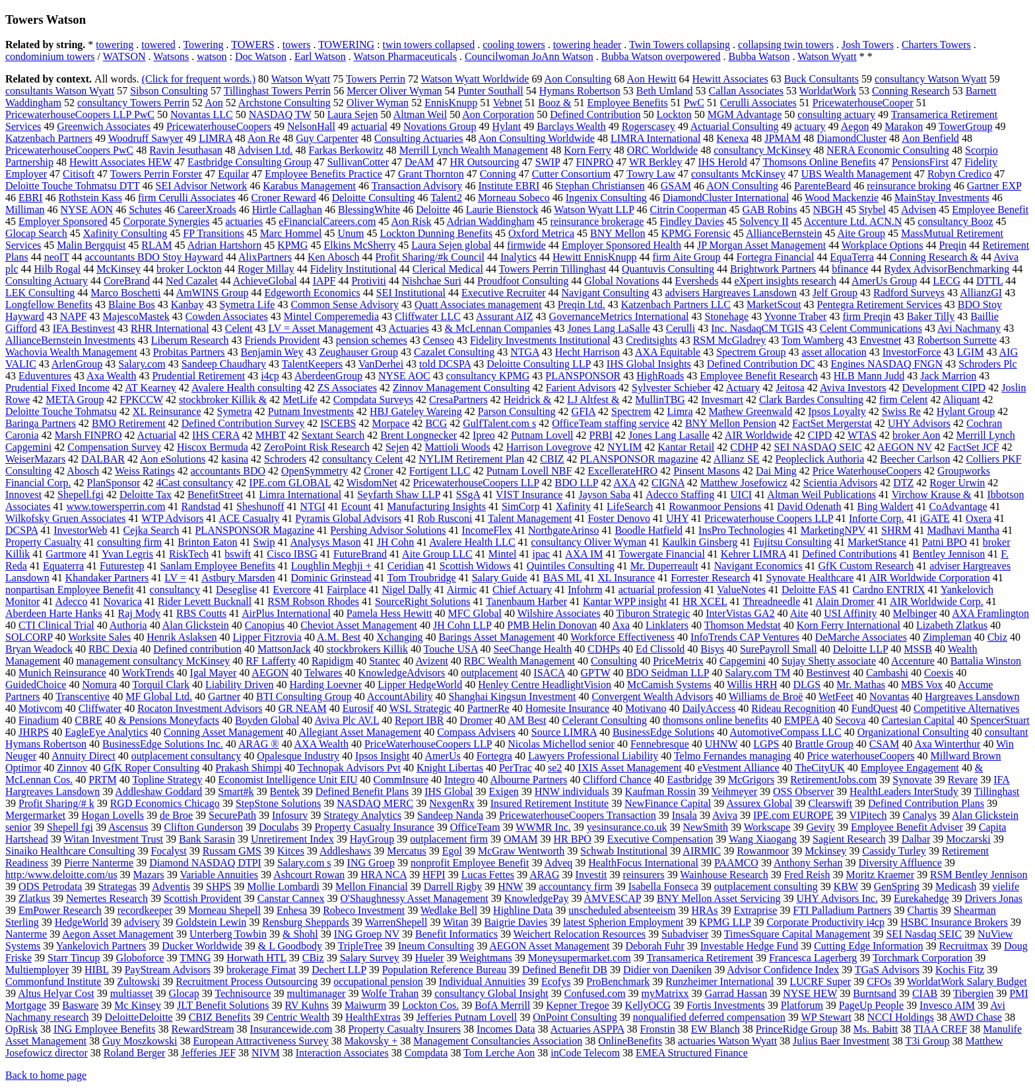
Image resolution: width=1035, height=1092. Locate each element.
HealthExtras (373, 1017)
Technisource (243, 993)
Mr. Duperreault (664, 565)
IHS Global (448, 791)
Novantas (889, 696)
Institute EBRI (508, 185)
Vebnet (507, 102)
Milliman (25, 209)
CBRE (88, 720)
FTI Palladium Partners (842, 910)
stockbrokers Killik (367, 649)
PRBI (601, 435)
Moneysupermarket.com (579, 957)
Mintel (502, 554)
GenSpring (896, 886)
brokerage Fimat (261, 969)
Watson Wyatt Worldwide (475, 78)
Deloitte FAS (809, 589)
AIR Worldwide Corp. (937, 601)
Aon (214, 102)
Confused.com (595, 993)
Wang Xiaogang (763, 839)
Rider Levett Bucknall (204, 601)
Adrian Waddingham (491, 221)
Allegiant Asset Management (359, 732)
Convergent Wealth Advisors (652, 696)
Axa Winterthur (947, 744)
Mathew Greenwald (751, 411)
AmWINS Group (212, 292)
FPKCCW (141, 399)
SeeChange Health (533, 649)
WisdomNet (372, 482)
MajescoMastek (136, 316)
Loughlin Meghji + (331, 565)
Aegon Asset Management (118, 934)
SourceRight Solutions (422, 601)
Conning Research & (934, 257)
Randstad (200, 506)
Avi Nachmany (969, 328)
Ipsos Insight (382, 755)
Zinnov (72, 767)
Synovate (912, 779)
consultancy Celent (362, 459)
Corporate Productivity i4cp (825, 922)
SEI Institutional (411, 292)
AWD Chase (975, 1017)
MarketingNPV (833, 530)
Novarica (122, 601)
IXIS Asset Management (629, 767)
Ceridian (405, 565)
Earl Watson (320, 56)
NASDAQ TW (280, 114)
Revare (963, 779)
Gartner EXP (994, 185)
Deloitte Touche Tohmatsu (61, 411)
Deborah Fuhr (654, 945)
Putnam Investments (311, 411)
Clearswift (830, 803)
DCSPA (21, 530)
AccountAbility (400, 696)
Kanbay (187, 304)
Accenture (913, 660)
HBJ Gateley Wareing (416, 411)
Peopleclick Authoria (820, 459)
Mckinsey (825, 850)
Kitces (290, 850)
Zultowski (138, 981)
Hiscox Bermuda (212, 447)
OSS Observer (803, 791)
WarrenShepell (396, 922)
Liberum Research (190, 340)
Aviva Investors (853, 387)
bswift (237, 554)
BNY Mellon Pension (730, 423)
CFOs (879, 981)
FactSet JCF (973, 447)
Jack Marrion (948, 375)
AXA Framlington (990, 613)
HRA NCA (383, 874)
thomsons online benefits (715, 720)
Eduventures (44, 375)
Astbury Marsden (238, 577)
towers (297, 44)
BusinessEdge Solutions (663, 732)
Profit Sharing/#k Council (430, 257)
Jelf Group (835, 292)
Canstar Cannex (291, 898)
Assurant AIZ (504, 316)
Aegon (855, 126)
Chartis (923, 910)
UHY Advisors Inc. (837, 898)
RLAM (156, 245)
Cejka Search (151, 530)
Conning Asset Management (223, 732)
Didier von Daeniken (667, 969)
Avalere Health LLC (472, 542)
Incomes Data (506, 1029)
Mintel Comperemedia (331, 316)
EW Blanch (715, 1029)
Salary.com (141, 363)
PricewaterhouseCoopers (218, 126)
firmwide (526, 245)
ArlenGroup (76, 363)
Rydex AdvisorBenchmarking (946, 268)
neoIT (56, 257)
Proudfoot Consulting (522, 280)
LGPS (766, 744)
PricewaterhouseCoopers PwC (69, 150)
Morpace (391, 423)
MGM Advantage (745, 114)
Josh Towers (868, 44)
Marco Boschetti (125, 292)
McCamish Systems (669, 684)
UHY (677, 518)
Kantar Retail (686, 447)
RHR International (170, 328)
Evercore (292, 589)
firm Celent (903, 399)
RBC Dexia (112, 649)
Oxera (978, 518)
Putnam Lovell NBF (529, 470)
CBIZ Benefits (220, 1017)
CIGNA (667, 482)
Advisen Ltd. (265, 150)
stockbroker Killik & (223, 399)
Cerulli (680, 328)
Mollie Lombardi (283, 886)
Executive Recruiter (503, 292)
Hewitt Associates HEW (120, 162)
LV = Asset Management (320, 328)
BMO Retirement (129, 423)
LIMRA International (655, 138)
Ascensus (128, 827)
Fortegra (494, 755)
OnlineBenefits (630, 1040)
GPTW (595, 672)
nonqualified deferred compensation (709, 1017)
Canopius (264, 625)
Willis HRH (752, 684)
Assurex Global (759, 803)
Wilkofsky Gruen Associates (65, 518)
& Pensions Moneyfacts (168, 720)
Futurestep (122, 565)
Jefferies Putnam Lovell (467, 1017)
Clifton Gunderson (203, 827)
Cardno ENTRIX (889, 589)
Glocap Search (36, 233)
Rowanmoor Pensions (715, 506)
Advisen (918, 209)
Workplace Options (882, 245)
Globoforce (140, 957)
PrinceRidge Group (797, 1029)
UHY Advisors (919, 423)
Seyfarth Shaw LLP (398, 494)
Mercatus (406, 850)
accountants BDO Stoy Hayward (154, 257)
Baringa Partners (40, 423)
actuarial (369, 126)
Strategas (117, 886)
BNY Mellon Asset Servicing (718, 898)
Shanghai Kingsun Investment (512, 696)
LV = (175, 577)
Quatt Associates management (478, 304)
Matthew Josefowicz (743, 482)
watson (211, 56)
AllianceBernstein (784, 233)
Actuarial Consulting (734, 126)
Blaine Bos (131, 304)
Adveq (559, 862)
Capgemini (742, 660)
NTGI (312, 506)
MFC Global (475, 613)
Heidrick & (527, 399)
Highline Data (522, 910)
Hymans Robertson (579, 90)
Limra (679, 411)
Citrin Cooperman (688, 209)
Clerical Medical (448, 268)
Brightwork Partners (773, 268)
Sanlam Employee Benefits (217, 565)
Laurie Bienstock (502, 209)
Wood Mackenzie (842, 197)
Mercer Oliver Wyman (394, 90)
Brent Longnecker (418, 435)
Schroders (285, 459)
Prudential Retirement (198, 375)
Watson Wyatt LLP (594, 209)
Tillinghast (997, 791)
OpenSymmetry (314, 470)
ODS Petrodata (50, 886)
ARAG (544, 874)
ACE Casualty (248, 518)
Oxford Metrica (541, 233)
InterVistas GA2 (740, 613)
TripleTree (360, 945)
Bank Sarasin (207, 839)
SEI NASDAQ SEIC (817, 447)
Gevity (820, 827)
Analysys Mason (325, 542)
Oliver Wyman (378, 102)
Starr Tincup (74, 957)
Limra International (300, 494)
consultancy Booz (955, 221)
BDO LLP (577, 482)
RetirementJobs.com (833, 779)
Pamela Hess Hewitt (389, 613)
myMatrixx (665, 993)
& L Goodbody (290, 945)
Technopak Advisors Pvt (349, 767)
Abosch (83, 470)
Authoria (128, 625)
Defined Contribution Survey (243, 423)
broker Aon (916, 435)
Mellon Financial (371, 886)
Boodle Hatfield (649, 530)
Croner (378, 470)
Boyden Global (267, 720)
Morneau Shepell (224, 910)
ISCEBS (338, 423)
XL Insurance (626, 577)
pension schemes (371, 340)
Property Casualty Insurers (404, 1029)
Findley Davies (691, 221)
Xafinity (573, 506)
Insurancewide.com (291, 1029)
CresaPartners (458, 399)
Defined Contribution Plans (926, 803)
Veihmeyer (734, 791)
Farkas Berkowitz (346, 150)
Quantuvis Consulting (668, 268)
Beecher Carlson (915, 459)
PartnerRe (488, 708)
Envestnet (880, 340)
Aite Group (861, 233)
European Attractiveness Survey (260, 1040)
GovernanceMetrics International (619, 316)
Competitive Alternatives (966, 708)
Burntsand (874, 993)
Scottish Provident (203, 898)
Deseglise (236, 589)
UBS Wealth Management (856, 173)
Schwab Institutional (623, 850)
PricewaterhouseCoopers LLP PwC (79, 114)
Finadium (38, 720)
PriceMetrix (678, 660)
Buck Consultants (821, 78)
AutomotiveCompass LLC (785, 732)
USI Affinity (850, 613)
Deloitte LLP (860, 649)
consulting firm (129, 542)
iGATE (935, 518)
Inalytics (518, 257)
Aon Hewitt (652, 78)
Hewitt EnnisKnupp (594, 257)
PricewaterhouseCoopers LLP (476, 482)
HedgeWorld (81, 922)
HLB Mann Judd (869, 375)
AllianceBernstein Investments (70, 340)
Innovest (23, 494)
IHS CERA (216, 435)
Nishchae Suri (431, 280)
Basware (80, 1005)
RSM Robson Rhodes (313, 601)
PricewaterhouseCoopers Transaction (577, 815)
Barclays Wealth (571, 126)
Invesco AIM (947, 1005)
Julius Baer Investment (841, 1040)
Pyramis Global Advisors (348, 518)
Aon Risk (411, 221)
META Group (75, 399)
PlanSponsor (114, 482)
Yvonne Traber (795, 316)
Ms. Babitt (875, 1029)
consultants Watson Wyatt (59, 90)
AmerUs (442, 755)
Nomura (99, 684)
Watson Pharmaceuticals (405, 56)
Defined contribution (197, 649)
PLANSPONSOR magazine (639, 459)
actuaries (244, 221)
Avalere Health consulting (246, 387)
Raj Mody (139, 613)
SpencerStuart (1000, 720)
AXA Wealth (321, 744)
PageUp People (871, 1005)
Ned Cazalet (192, 280)
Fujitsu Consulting (792, 542)
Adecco (71, 601)
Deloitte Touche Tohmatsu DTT (72, 185)
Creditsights (651, 340)
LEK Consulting (40, 292)
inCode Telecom (585, 1052)
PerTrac (515, 767)
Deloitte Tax (145, 494)
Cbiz (997, 637)
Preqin (952, 245)
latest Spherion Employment (623, 922)
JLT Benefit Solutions (223, 1005)
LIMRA (215, 138)
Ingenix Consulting (606, 197)
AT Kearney (150, 387)
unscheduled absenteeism (621, 910)
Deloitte (433, 209)
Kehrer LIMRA (753, 554)
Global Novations (621, 280)
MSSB (918, 649)
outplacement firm (449, 839)
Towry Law (650, 173)
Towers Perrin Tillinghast (552, 268)
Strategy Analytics (362, 815)
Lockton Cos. (430, 1005)
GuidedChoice (35, 684)
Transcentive (82, 696)
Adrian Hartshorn (224, 245)
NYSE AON (87, 209)
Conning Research (911, 90)
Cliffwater (100, 708)
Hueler (429, 957)
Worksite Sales (99, 637)
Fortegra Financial (776, 257)
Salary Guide (499, 577)
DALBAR (103, 459)
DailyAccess (708, 708)
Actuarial (157, 435)
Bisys (712, 649)
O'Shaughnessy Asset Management (414, 898)
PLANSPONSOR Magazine (254, 530)
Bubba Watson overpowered (661, 56)
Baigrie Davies (516, 922)
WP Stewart (826, 1017)
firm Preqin (866, 316)
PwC (694, 102)
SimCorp (521, 506)
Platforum (802, 1005)
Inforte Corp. (876, 518)
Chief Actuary (522, 589)
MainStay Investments (941, 197)
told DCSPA (445, 363)
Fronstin (657, 1029)
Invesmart (722, 399)
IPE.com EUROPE (793, 815)
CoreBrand (127, 280)
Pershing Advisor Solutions (388, 530)
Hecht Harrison (587, 352)
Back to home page (45, 1075)
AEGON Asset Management (549, 945)
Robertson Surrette (956, 340)
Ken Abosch (334, 257)
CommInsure (401, 779)
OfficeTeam (475, 827)
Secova (850, 720)
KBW (846, 886)
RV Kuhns (307, 1005)
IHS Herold (722, 162)
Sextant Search (333, 435)
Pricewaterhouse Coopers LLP (768, 518)
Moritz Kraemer (880, 874)
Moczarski (968, 839)
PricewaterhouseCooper (863, 102)
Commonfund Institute (53, 981)
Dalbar (916, 839)
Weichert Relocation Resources (580, 934)
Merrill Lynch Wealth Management (473, 150)
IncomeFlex (486, 530)
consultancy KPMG (488, 375)
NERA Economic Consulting (887, 150)
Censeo (438, 340)
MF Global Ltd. (158, 696)
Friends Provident (282, 340)
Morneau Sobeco (514, 197)
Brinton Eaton (207, 542)
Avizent (431, 660)
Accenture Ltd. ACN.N (853, 221)
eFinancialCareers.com (327, 221)
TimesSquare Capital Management (797, 934)
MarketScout (774, 304)
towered (158, 44)
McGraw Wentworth (521, 850)
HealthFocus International (643, 862)
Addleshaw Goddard (158, 791)
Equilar (233, 173)
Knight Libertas (450, 767)
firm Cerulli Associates (187, 197)
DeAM (419, 162)
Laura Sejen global (451, 245)
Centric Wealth (297, 1017)
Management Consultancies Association (497, 1040)
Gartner (224, 696)
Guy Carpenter (327, 138)
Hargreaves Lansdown (972, 696)
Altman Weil (420, 114)
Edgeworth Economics (312, 292)
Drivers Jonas (993, 898)
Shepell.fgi (80, 494)
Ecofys (555, 981)
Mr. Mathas (860, 684)
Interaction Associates (342, 1052)
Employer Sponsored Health (621, 245)
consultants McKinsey (738, 173)
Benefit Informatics (456, 934)
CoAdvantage (958, 506)
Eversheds (697, 280)
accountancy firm (576, 886)
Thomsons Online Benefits (819, 162)
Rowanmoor (763, 850)
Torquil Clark (161, 684)
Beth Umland (664, 90)
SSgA (468, 494)
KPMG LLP (725, 922)
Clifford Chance (617, 779)
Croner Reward (283, 197)
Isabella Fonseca (663, 886)
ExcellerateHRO (622, 470)
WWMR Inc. (543, 827)
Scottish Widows (475, 565)
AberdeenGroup (328, 375)
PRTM (102, 779)
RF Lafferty (271, 660)
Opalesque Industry (298, 755)
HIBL (96, 969)
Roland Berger (134, 1052)
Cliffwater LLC (428, 316)
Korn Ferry (587, 150)
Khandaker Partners (107, 577)
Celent (239, 328)
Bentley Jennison (948, 554)
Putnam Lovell (542, 435)
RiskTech (189, 554)
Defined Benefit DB (564, 969)
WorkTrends (148, 672)
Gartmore (66, 554)
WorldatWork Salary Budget (966, 981)
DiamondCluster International (726, 197)
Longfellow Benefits (48, 304)
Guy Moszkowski (139, 1040)
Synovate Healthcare (810, 577)
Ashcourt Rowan (309, 874)
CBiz (313, 957)
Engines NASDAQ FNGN (886, 363)
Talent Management (530, 518)
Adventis (171, 886)
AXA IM (584, 554)
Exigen (503, 791)
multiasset (131, 993)
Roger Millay (266, 268)
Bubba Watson (758, 56)
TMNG (195, 957)
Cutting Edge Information (868, 945)
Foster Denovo (618, 518)
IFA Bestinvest (84, 328)
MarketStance (877, 542)
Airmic (462, 589)
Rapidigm (332, 660)
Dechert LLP (339, 969)
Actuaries (408, 328)
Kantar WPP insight (625, 601)
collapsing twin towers (786, 44)
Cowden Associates (226, 316)
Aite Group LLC (437, 554)
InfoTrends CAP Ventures (744, 637)
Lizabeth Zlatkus (951, 625)
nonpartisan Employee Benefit (69, 589)
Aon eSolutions (172, 459)
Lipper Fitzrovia (267, 637)
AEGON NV (904, 447)
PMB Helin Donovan (552, 625)
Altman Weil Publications (821, 494)
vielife (1005, 886)
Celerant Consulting (604, 720)
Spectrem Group (750, 352)
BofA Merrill (502, 1005)
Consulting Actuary (46, 280)
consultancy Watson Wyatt (931, 78)
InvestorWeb (80, 530)
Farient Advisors (581, 387)
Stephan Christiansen (600, 185)
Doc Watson (260, 56)
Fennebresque (659, 744)
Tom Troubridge (421, 577)
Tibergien (973, 993)
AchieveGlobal (265, 280)
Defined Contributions (849, 554)
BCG (436, 423)
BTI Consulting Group (304, 696)
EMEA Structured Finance (692, 1052)
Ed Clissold (660, 649)
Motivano (645, 708)
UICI (741, 494)
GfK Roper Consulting (151, 767)
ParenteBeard (822, 185)
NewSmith (705, 827)
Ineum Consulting (436, 945)
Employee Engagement (910, 767)
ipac (541, 554)
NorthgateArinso (563, 530)
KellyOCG (648, 1005)
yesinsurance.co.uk (627, 827)
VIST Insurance (529, 494)
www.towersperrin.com (115, 506)
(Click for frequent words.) (198, 78)
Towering (203, 44)
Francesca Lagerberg (813, 957)
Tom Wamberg (813, 340)
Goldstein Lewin (211, 922)
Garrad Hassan (736, 993)
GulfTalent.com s (499, 423)
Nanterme (26, 934)
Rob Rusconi (444, 518)
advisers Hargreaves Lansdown (731, 292)
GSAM (676, 185)
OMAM (521, 839)
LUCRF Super (820, 981)
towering (114, 44)
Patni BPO (944, 542)
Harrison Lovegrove (548, 447)
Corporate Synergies (166, 221)
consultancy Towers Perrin (133, 102)
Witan (455, 922)
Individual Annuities (482, 981)
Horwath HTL (256, 957)
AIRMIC (702, 850)
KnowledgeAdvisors (402, 672)
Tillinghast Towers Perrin (277, 90)
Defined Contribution (595, 114)
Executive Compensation (660, 839)
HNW (510, 886)
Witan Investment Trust (113, 839)
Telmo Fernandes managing (732, 755)
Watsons (171, 56)
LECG (946, 280)
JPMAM (782, 138)
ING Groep (371, 862)
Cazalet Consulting (454, 352)
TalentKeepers (312, 363)
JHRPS (33, 732)
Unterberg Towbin (228, 934)
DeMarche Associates (861, 637)
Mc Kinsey (137, 1005)
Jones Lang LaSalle (608, 328)
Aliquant (961, 399)
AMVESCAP (613, 898)
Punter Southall (490, 90)
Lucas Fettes (487, 874)
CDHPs (603, 649)
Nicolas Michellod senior (561, 744)
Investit (591, 874)
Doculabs (278, 827)
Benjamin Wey (272, 352)
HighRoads (660, 375)
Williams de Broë (766, 696)
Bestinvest (828, 672)
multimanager (316, 993)
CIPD (820, 435)
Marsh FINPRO (88, 435)
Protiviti (368, 280)
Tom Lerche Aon (499, 1052)
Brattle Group (824, 744)
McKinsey (118, 268)
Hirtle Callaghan (287, 209)
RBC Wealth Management (519, 660)
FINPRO (594, 162)
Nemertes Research (107, 898)
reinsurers (644, 874)
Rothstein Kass (89, 197)
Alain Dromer (844, 601)
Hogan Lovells (112, 815)
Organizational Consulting (913, 732)
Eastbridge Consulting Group (249, 162)
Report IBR (419, 720)
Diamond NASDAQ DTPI (205, 862)
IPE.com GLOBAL (290, 482)
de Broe (176, 815)
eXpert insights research (785, 280)
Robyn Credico (959, 173)
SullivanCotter (358, 162)
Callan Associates (746, 90)
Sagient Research (849, 839)
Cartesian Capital (917, 720)
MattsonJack (284, 649)
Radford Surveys (909, 292)
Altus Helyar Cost (56, 993)
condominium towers (50, 56)
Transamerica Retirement (699, 957)
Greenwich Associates (103, 126)
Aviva (724, 815)
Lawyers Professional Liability (593, 755)
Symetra (234, 411)
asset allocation (833, 352)
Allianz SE (737, 459)
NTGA (524, 352)
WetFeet (835, 696)
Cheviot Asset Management (358, 625)
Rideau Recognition (793, 708)
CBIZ (552, 459)
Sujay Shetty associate (829, 660)
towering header (587, 44)
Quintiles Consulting (571, 565)
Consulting (614, 660)
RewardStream (203, 1029)
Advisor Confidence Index (783, 969)
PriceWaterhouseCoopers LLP (428, 744)
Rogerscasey (648, 126)
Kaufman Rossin (660, 791)
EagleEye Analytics (106, 732)
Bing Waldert (885, 506)
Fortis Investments (725, 1005)
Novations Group (440, 126)
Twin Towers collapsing (679, 44)
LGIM (970, 352)
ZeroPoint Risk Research (317, 447)
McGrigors (751, 779)
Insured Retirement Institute (549, 803)
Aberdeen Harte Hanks (53, 613)
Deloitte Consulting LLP (538, 363)
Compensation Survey (114, 447)
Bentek (285, 791)
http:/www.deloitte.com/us (61, 874)
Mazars (148, 874)
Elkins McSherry (359, 245)
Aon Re (264, 138)
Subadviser (684, 934)
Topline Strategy (168, 779)
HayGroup (372, 839)
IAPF (324, 280)
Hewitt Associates (730, 78)
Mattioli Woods (457, 447)
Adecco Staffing (680, 494)
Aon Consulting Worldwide (537, 138)
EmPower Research (60, 910)
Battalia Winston (986, 660)
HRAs (704, 910)
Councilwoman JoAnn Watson (529, 56)
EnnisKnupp (450, 102)
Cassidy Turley (893, 850)
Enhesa (292, 910)
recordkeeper (145, 910)
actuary (810, 126)
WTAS (862, 435)
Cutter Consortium (571, 173)
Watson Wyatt (826, 56)
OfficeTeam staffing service (610, 423)
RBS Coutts (201, 613)
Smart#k (235, 791)
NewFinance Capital (667, 803)
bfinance (850, 268)
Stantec (384, 660)
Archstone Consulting (284, 102)
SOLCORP (28, 637)
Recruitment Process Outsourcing (246, 981)
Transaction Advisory (417, 185)
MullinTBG (660, 399)
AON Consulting (742, 185)
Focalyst (168, 850)
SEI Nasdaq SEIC (924, 934)
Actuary (743, 387)
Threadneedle (771, 601)
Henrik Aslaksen (182, 637)
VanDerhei (380, 363)
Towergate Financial (661, 554)
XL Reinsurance (167, 411)
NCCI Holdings (900, 1017)
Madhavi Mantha (963, 530)
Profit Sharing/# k (56, 803)
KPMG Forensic (695, 233)
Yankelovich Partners (101, 945)
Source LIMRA (564, 732)
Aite (799, 613)
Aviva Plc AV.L (346, 720)
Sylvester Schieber (671, 387)
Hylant (506, 126)
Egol (452, 850)
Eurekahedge (921, 898)
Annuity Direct (83, 755)
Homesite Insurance (567, 708)
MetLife (300, 399)
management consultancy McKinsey (153, 660)
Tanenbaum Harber (526, 601)
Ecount (356, 506)
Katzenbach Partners (48, 138)
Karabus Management (309, 185)
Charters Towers (936, 44)
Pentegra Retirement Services (879, 304)
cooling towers (514, 44)
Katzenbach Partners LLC (676, 304)
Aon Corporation (498, 114)
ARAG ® (258, 744)
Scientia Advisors (840, 482)
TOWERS (252, 44)
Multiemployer (37, 969)
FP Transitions (213, 233)
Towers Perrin (375, 78)
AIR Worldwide (758, 435)
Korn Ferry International (848, 625)
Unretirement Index (292, 839)
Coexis (938, 672)
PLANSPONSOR (582, 375)
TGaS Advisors (887, 969)
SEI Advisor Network (202, 185)
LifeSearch (630, 506)
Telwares (323, 672)
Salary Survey (369, 957)
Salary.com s (304, 862)
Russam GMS (232, 850)
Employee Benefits (627, 102)
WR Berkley (655, 162)
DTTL (989, 280)
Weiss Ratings (145, 470)
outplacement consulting (766, 886)
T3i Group (927, 1040)
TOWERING (346, 44)
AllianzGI (981, 292)
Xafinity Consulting (125, 233)
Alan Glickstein (195, 625)
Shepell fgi (70, 827)
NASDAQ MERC (375, 803)
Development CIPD (944, 387)
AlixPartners (265, 257)
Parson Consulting (517, 411)
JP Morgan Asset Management (761, 245)
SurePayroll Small (778, 649)
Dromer (475, 720)
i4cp (270, 375)
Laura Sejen (352, 114)
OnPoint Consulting (575, 1017)
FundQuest (874, 708)
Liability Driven (239, 684)
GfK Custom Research (866, 565)
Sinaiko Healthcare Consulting (70, 850)
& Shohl (300, 934)
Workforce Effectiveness (622, 637)
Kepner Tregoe (577, 1005)
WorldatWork (827, 90)
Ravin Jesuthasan (185, 150)
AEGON (269, 672)
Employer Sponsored (63, 221)
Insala (684, 815)
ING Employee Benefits (104, 1029)
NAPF (73, 316)
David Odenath (809, 506)
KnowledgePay (536, 898)
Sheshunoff (260, 506)
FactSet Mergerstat (832, 423)
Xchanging (399, 637)
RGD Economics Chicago (165, 803)
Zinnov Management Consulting (461, 387)
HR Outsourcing (484, 162)
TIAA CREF (940, 1029)
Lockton (673, 114)
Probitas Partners (189, 352)
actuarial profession (660, 589)
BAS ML (562, 577)
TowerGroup (966, 126)
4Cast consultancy (194, 482)
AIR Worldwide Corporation (929, 577)
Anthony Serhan (808, 862)
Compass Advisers (476, 732)
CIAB (924, 993)
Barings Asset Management (496, 637)
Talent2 (446, 197)
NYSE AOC (404, 375)
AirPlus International (286, 613)
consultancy (175, 589)
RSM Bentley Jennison (979, 874)
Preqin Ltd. (581, 304)
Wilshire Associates (559, 613)
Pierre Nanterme (98, 862)
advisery (142, 922)
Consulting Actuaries (418, 138)
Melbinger (914, 613)
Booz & (554, 102)
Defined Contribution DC (761, 363)
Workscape (767, 827)
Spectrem (631, 411)
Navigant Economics (758, 565)
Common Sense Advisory (344, 304)
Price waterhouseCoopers (860, 755)
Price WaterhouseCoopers (867, 470)
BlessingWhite (369, 209)
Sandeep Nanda (450, 815)
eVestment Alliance (739, 767)
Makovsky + (371, 1040)
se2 (555, 767)
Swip (264, 542)
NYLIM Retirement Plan (471, 459)
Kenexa (732, 138)
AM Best (527, 720)
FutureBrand (360, 554)
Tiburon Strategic (653, 613)
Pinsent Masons (706, 470)
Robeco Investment (364, 910)
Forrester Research (710, 577)
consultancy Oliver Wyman (589, 542)
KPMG (292, 245)
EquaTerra (851, 257)
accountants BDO (228, 470)
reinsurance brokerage (597, 221)
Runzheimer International (719, 981)
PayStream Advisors (168, 969)
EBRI (30, 197)
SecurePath (232, 815)
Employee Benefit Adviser (907, 827)
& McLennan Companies (498, 328)
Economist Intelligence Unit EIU (288, 779)
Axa (621, 625)
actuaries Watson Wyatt (727, 1040)
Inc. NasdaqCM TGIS (757, 328)
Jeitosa (790, 387)
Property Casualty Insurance (374, 827)
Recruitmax (963, 945)
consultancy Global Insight (491, 993)
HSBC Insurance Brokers (954, 922)
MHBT (270, 435)
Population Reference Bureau (444, 969)
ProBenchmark (618, 981)
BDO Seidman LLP (668, 672)
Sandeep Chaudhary (224, 363)
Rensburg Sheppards (305, 922)
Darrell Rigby (453, 886)
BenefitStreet (215, 494)
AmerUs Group (884, 280)
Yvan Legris (127, 554)
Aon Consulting (578, 78)
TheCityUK (820, 767)
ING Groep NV (366, 934)
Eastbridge (689, 779)
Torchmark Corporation (922, 957)
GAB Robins (769, 209)
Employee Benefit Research (759, 375)
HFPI (434, 874)
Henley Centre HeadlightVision (544, 684)
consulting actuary (836, 114)
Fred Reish (807, 874)
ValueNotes (741, 589)
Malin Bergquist (91, 245)
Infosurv (290, 815)
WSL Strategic (420, 708)
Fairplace (346, 589)
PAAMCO (736, 862)
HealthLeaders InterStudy (904, 791)
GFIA (583, 411)
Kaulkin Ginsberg (699, 542)
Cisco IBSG (292, 554)
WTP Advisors (172, 518)
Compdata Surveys (373, 399)
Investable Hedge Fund (749, 945)
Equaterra (63, 565)
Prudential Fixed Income (57, 387)
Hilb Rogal (57, 268)
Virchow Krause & (932, 494)
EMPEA (801, 720)
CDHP (744, 447)
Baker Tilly (930, 316)
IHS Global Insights (649, 363)
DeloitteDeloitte (139, 1017)
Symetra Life (247, 304)
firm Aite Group (687, 257)
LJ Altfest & (593, 399)
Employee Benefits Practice (323, 173)
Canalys (919, 815)
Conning (498, 173)
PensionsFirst (920, 162)
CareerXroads (207, 209)
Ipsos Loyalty (837, 411)
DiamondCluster (851, 138)
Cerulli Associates (758, 102)
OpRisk (21, 1029)
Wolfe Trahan (389, 993)
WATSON (124, 56)
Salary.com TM (757, 672)
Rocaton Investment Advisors (199, 708)
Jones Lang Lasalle (669, 435)
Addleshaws (345, 850)
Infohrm (585, 589)
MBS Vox (922, 684)
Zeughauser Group (358, 352)
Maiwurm (365, 1005)
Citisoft (78, 173)
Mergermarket (35, 815)
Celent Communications (871, 328)
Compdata (426, 1052)
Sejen (397, 447)
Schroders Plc (987, 363)
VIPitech (868, 815)
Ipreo (484, 435)
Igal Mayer (213, 672)
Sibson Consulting (169, 90)
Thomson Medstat (742, 625)
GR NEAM (302, 708)
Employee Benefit (990, 209)
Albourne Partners (528, 779)
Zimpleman (947, 637)
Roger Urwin (957, 482)
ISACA (548, 672)
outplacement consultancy (186, 755)
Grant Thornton (431, 173)
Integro (459, 779)
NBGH (828, 209)
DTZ (903, 482)
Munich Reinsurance (62, 672)
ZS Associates (347, 387)
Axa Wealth (111, 375)
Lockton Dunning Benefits (436, 233)
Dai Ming (776, 470)
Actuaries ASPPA (587, 1029)
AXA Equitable (667, 352)
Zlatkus (34, 898)
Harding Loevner (326, 684)
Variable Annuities (219, 874)
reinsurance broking (909, 185)
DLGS (806, 684)
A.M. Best (338, 637)
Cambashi (887, 672)
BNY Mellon (617, 233)
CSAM (884, 744)
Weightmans (485, 957)
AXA (624, 482)
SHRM (896, 530)
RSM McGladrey (729, 340)
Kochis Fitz (959, 969)
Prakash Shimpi (248, 767)
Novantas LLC (201, 114)
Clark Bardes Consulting (811, 399)
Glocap (184, 993)
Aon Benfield (930, 138)
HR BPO (572, 839)
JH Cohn (395, 542)
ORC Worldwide (662, 150)
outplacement (489, 672)
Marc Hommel (291, 233)
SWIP (547, 162)
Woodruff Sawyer (146, 138)
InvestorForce (912, 352)
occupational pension (378, 981)
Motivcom (40, 708)
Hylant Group (966, 411)
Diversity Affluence (899, 862)
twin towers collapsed (429, 44)
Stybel (872, 209)
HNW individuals (572, 791)
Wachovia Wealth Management (71, 352)
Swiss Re (901, 411)
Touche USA (451, 649)
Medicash (955, 886)
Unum (350, 233)
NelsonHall (311, 126)
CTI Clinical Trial (56, 625)
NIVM (265, 1052)
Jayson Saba (604, 494)
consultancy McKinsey (762, 150)
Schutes (145, 209)
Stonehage (727, 316)
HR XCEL (705, 601)
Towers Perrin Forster (156, 173)
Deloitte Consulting (373, 197)
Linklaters (667, 625)
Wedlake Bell (448, 910)
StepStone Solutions (278, 803)
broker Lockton (189, 268)
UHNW (721, 744)
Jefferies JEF (208, 1052)
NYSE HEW (810, 993)
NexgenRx (451, 803)
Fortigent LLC (440, 470)
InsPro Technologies (741, 530)
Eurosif (358, 708)
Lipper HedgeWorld (420, 684)
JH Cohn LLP (462, 625)
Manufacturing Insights (436, 506)
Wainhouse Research (724, 874)
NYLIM (624, 447)
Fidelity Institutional (353, 268)
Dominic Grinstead (331, 577)
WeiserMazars (35, 459)
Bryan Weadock (39, 649)
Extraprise (756, 910)
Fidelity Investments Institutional (540, 340)
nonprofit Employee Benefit (470, 862)
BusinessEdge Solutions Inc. (162, 744)
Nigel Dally (407, 589)
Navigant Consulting (606, 292)
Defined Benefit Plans (362, 791)
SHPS (218, 886)
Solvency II (764, 221)
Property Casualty (43, 542)
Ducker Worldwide (202, 945)
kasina (234, 459)
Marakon (904, 126)
